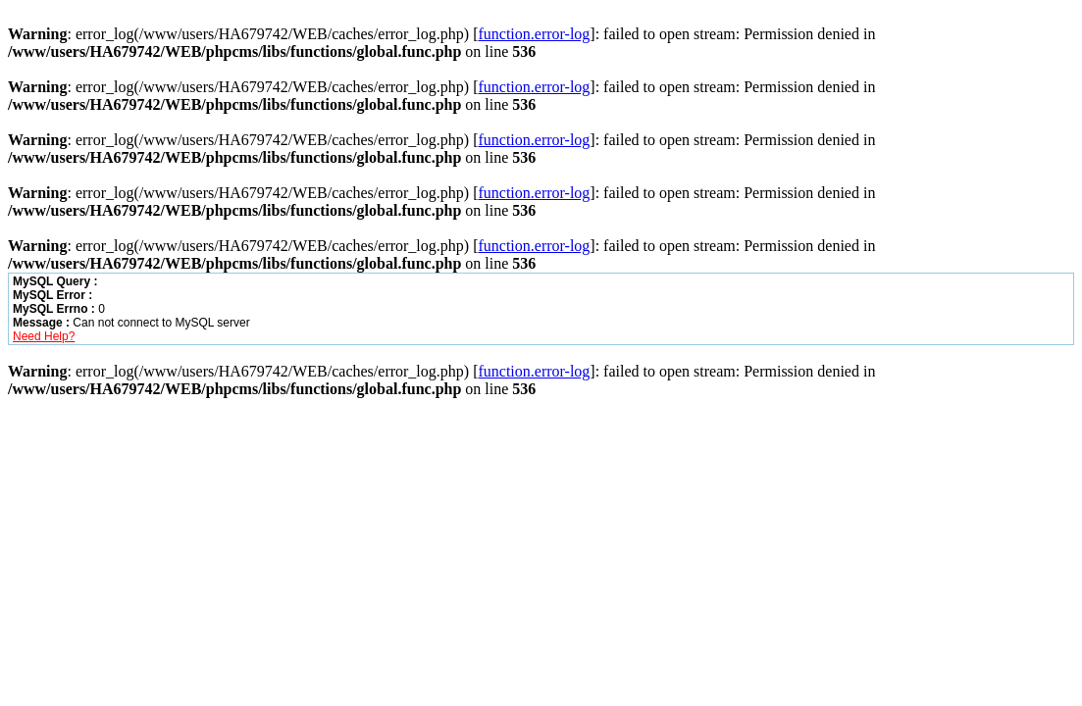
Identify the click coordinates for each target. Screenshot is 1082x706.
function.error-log (534, 33)
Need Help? (44, 336)
